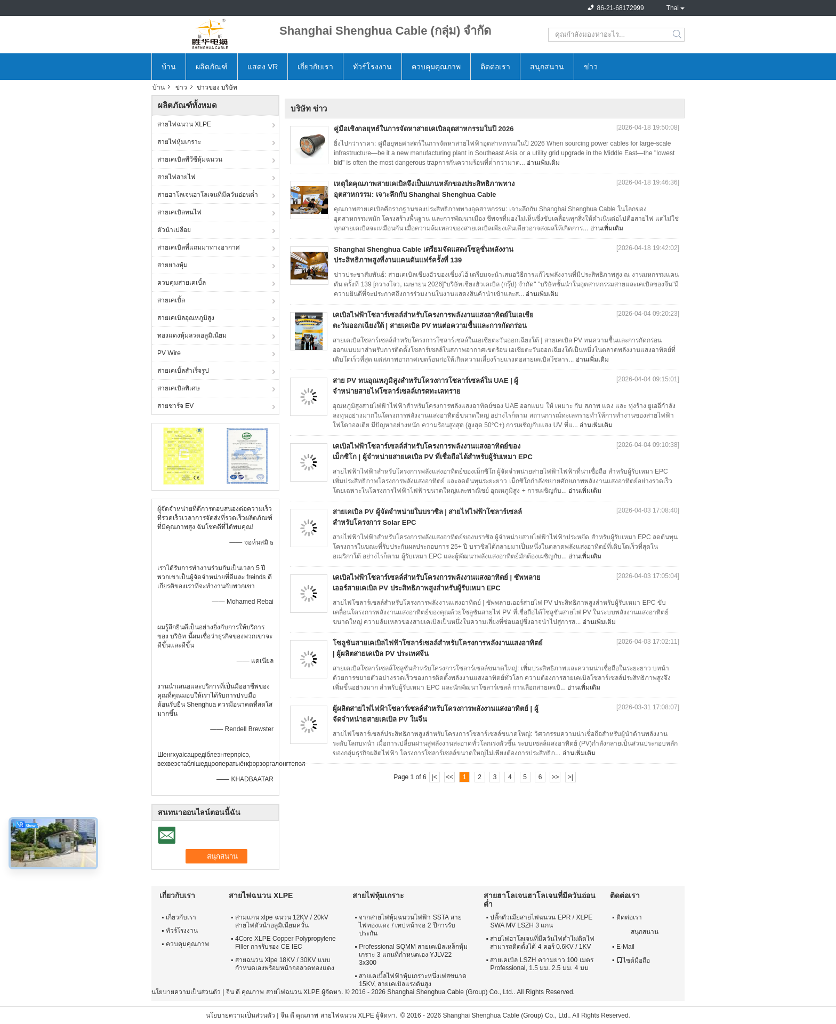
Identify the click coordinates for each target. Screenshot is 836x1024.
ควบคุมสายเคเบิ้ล (181, 282)
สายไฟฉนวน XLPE (184, 124)
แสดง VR (262, 66)
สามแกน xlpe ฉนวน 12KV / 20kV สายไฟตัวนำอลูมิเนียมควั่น (281, 921)
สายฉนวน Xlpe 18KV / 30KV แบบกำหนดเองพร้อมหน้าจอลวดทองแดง (284, 964)
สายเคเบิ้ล (171, 300)
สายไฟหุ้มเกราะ (179, 142)
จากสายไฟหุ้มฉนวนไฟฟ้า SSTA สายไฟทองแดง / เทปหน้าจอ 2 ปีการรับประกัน (410, 925)
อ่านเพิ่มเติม (543, 162)
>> (555, 777)
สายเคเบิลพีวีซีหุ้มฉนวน (189, 159)
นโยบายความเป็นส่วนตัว (186, 992)
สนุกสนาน (547, 66)
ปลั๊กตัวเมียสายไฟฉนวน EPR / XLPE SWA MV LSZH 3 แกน (541, 921)
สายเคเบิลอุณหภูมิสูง (185, 318)
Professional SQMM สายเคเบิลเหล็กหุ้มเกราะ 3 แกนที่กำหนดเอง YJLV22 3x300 (413, 954)
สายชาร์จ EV (175, 406)
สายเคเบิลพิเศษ (178, 388)
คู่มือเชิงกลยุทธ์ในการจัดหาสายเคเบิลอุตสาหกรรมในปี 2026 (424, 129)
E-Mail (625, 946)
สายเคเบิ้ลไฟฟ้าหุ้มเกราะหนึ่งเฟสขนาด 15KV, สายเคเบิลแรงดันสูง (413, 980)
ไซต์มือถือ (633, 960)
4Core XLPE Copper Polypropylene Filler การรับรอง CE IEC (285, 942)
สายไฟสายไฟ (176, 177)
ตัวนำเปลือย (174, 230)
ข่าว (591, 66)
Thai (672, 8)
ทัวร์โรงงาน (372, 66)
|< (434, 777)
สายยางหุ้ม (172, 265)
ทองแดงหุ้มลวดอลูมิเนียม (192, 335)
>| (570, 777)
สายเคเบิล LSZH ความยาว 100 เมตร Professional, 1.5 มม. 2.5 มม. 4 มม (541, 964)
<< (449, 777)
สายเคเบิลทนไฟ (179, 212)
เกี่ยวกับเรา (315, 66)
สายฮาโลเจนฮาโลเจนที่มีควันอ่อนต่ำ (207, 194)
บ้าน (169, 66)
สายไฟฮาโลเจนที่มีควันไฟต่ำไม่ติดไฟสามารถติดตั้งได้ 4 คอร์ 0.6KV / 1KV (542, 942)
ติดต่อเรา (495, 66)
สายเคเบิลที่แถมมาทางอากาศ (198, 247)
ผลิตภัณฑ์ (212, 66)
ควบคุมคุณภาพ (436, 66)
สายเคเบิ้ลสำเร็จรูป (183, 370)
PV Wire (169, 353)
